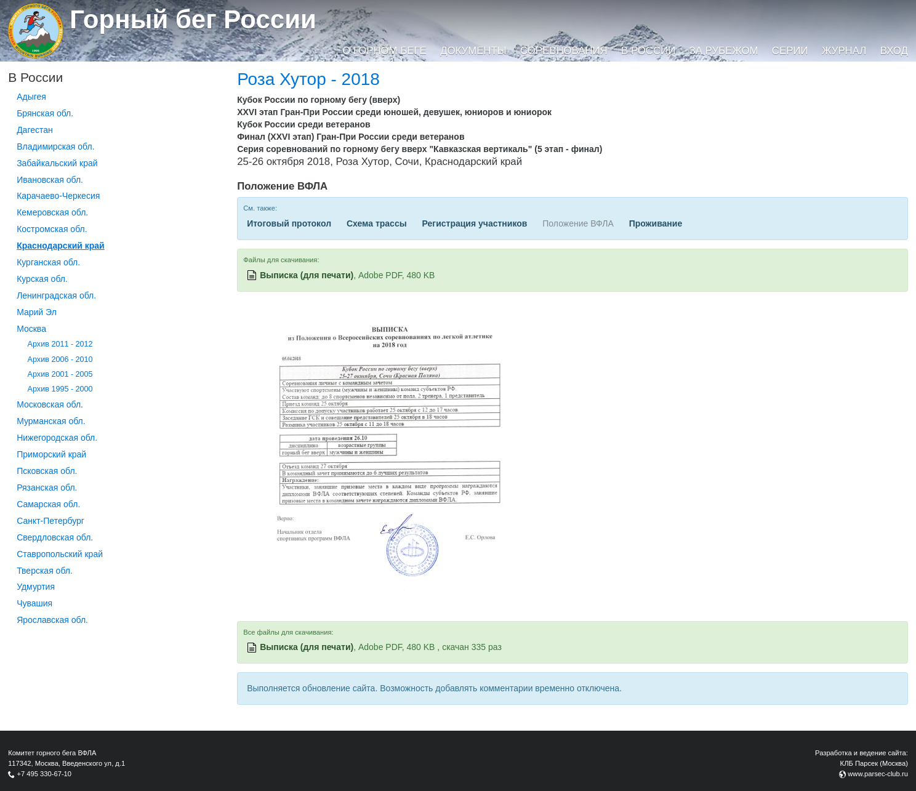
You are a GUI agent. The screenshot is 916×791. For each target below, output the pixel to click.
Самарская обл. (48, 504)
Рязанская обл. (47, 487)
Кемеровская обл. (52, 212)
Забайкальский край (57, 163)
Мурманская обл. (51, 421)
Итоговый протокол (289, 223)
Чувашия (34, 603)
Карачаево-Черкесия (58, 196)
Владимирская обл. (55, 146)
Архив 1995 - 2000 (60, 389)
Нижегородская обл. (57, 438)
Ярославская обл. (52, 620)
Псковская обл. (47, 471)
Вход (894, 51)
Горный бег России (193, 19)
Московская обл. (50, 404)
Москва (31, 329)
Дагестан (35, 130)
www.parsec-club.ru (878, 773)
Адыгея (31, 97)
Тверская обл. (45, 571)
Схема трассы (377, 223)
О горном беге (384, 51)
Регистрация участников (475, 223)
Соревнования (564, 51)
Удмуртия (36, 587)
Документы (473, 51)
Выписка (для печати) (306, 275)
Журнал (844, 51)
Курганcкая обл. (48, 262)
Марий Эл (37, 312)
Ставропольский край (60, 554)
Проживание (656, 223)
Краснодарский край (61, 246)
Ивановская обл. (50, 180)
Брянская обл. (45, 113)
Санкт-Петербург (50, 521)
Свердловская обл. (55, 537)
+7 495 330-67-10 (44, 773)
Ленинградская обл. (56, 295)
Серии (790, 51)
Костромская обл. (52, 229)
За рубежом (723, 51)
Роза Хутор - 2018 (308, 79)
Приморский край (51, 454)
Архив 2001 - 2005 (60, 374)
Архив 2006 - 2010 (60, 359)
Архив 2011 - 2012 (60, 344)
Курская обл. (42, 279)
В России (648, 51)
